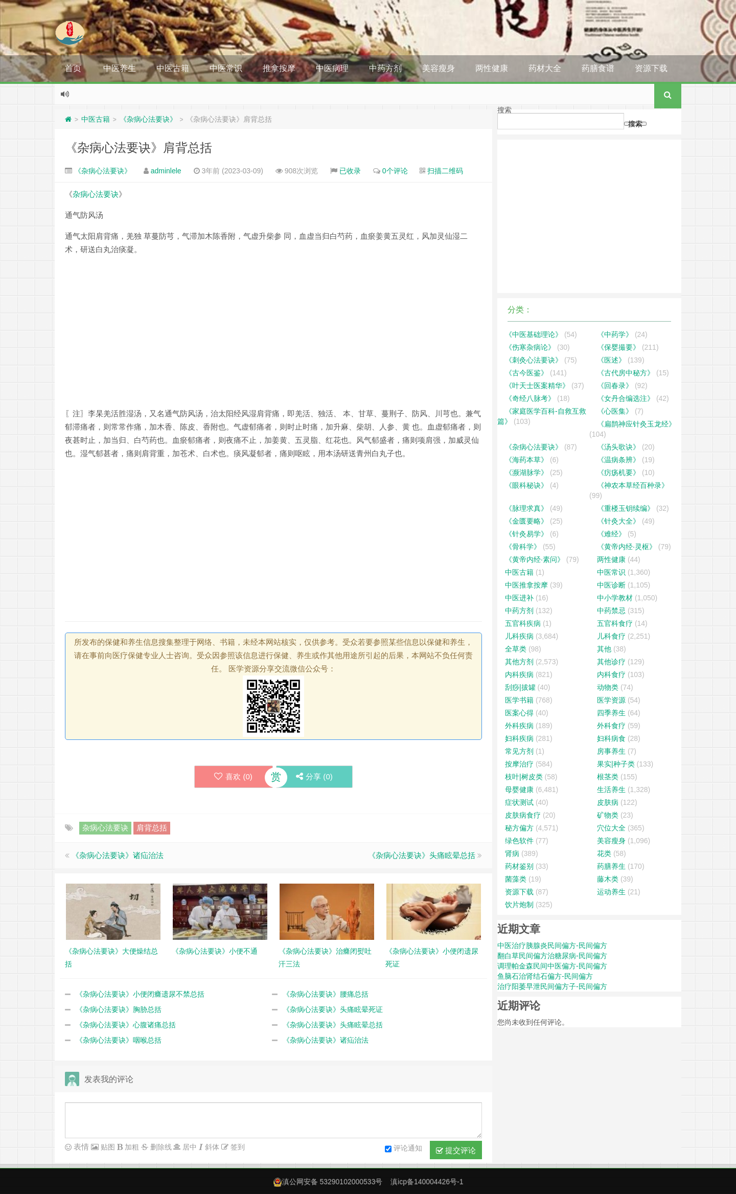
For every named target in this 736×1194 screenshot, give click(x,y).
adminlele (166, 171)
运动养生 (611, 892)
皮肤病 (607, 802)
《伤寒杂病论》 (530, 347)
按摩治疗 (519, 764)
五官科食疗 (615, 623)
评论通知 (403, 1149)
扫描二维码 (445, 171)
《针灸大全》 (618, 521)
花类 (604, 853)
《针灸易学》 (526, 534)
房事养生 (611, 751)
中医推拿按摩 (526, 585)
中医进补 (519, 598)
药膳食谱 (598, 68)
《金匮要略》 (526, 521)
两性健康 (491, 68)
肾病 (512, 853)
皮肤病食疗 (523, 815)
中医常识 (226, 68)
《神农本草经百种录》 (633, 485)
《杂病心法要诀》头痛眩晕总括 (421, 855)
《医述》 (611, 360)
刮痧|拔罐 (520, 687)
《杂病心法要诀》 (148, 119)
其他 (604, 649)
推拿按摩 (279, 68)
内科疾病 (519, 674)
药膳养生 (611, 866)
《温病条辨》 (618, 460)
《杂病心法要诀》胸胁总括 (119, 1009)
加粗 (131, 1147)
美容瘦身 (438, 68)
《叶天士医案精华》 (537, 385)
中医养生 (119, 68)
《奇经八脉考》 (530, 398)
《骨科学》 (523, 547)
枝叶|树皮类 (524, 777)
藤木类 (607, 879)
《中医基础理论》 (533, 334)
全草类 (515, 649)
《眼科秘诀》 (526, 485)
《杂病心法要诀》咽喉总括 (119, 1040)
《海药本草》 (526, 460)
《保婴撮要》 (618, 347)
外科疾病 (519, 726)
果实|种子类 (616, 764)
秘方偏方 (519, 828)
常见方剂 (519, 751)
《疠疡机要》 (618, 472)
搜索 (504, 109)
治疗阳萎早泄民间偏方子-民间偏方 (552, 986)
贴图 (107, 1147)
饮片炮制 (519, 904)
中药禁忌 (611, 610)
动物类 (607, 687)
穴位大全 (611, 828)
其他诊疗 (611, 662)
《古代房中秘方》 (625, 373)
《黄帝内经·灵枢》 (626, 547)
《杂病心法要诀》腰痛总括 (326, 994)
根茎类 (607, 777)
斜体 (211, 1147)
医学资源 (611, 700)
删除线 (160, 1147)
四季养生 (611, 713)
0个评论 (395, 171)
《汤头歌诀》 (618, 447)
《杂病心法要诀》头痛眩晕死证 (333, 1009)
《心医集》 (615, 411)
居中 (188, 1147)
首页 (73, 68)
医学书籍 (519, 700)
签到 (236, 1147)
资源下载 (651, 68)
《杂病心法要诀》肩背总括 (138, 147)
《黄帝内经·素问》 (534, 559)
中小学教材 (615, 598)
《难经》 (611, 534)
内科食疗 (611, 674)
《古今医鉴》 (526, 373)
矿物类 (607, 815)
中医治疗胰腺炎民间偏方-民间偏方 (552, 945)
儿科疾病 (519, 636)
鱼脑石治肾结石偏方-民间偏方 (545, 976)
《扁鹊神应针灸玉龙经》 (636, 424)
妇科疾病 (519, 738)
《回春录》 (615, 385)
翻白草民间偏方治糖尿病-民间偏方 (552, 956)
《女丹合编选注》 (625, 398)
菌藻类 (515, 879)
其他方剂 (519, 662)
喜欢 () (233, 776)
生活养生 (611, 789)
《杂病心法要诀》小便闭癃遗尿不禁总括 (140, 994)
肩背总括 (151, 827)
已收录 (350, 171)
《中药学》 (615, 334)
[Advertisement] (273, 335)
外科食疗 (611, 726)
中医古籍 (172, 68)
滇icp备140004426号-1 (426, 1182)
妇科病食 (611, 738)
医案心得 (519, 713)
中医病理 (332, 68)
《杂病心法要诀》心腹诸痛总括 (126, 1025)
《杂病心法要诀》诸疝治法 (118, 855)
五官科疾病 (523, 623)
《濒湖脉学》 (526, 472)
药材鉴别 (519, 866)
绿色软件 (519, 841)
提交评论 (456, 1150)
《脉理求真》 (526, 508)
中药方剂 (385, 68)
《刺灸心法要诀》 (533, 360)
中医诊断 (611, 585)
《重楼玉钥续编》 (625, 508)
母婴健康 (519, 789)
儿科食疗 (611, 636)
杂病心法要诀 (96, 194)
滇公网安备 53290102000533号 (332, 1182)
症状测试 (519, 802)
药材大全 (544, 68)
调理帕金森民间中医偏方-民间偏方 (552, 966)
